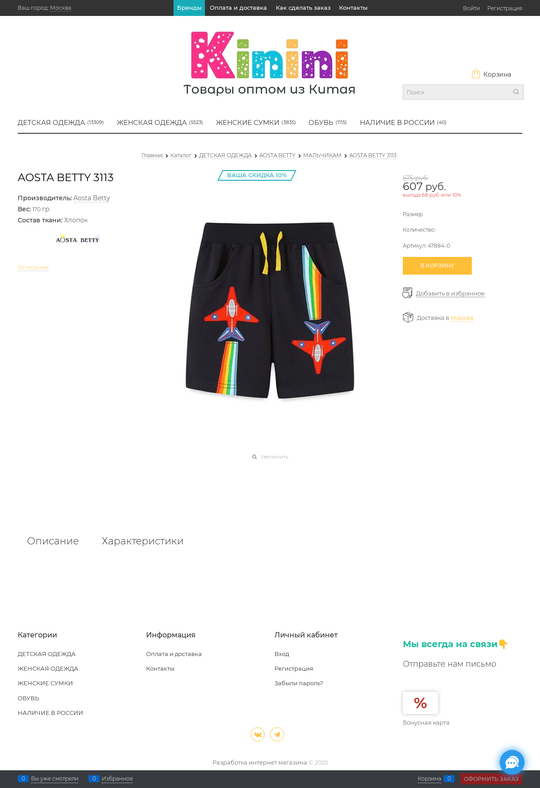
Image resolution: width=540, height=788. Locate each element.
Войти (471, 8)
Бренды (189, 7)
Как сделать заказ (303, 7)
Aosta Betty (91, 198)
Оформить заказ (491, 779)
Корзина (491, 74)
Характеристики (143, 541)
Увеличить (274, 457)
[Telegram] (277, 734)
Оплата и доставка (238, 7)
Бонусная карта (426, 722)
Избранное (117, 778)
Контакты (353, 7)
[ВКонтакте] (258, 734)
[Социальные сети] (512, 762)
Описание (33, 267)
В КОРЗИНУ (437, 265)
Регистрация (504, 8)
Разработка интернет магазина (259, 762)
